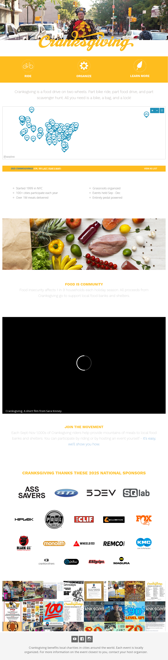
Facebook (82, 639)
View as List (150, 168)
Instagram (89, 639)
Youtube (74, 639)
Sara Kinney (53, 411)
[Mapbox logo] (9, 156)
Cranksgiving (28, 11)
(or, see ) (47, 168)
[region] (84, 133)
